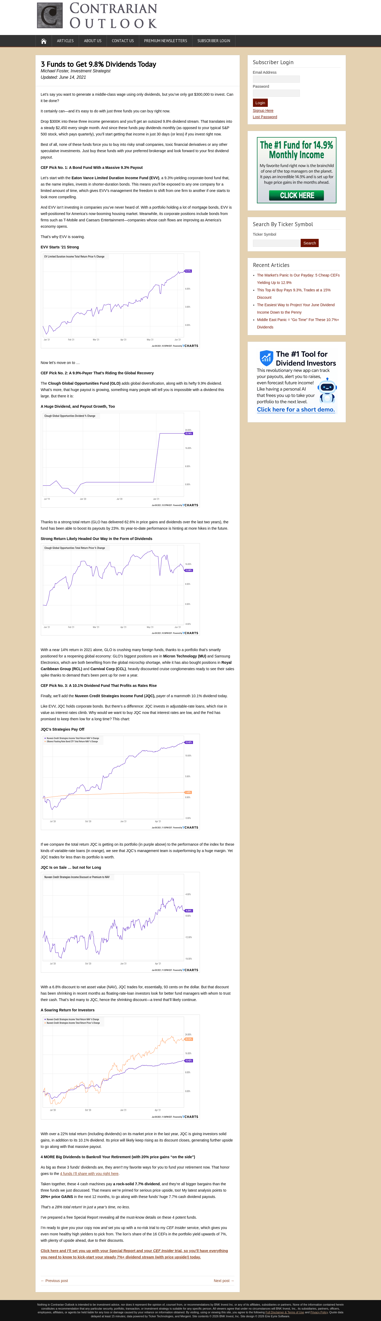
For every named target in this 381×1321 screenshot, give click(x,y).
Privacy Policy (319, 1312)
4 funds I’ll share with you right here (89, 1173)
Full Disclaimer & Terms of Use (284, 1312)
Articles (65, 40)
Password (261, 86)
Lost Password (265, 117)
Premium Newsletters (165, 40)
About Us (93, 40)
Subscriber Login (214, 40)
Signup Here (263, 110)
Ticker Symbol (264, 234)
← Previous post (54, 1281)
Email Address (265, 72)
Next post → (224, 1281)
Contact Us (123, 40)
